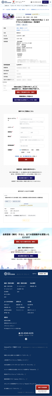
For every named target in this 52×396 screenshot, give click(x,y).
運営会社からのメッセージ (10, 323)
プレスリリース (19, 310)
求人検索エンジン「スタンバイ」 (12, 388)
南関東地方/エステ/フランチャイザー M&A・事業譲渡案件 (42, 9)
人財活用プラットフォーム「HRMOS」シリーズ (15, 360)
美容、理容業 (23, 9)
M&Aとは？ (6, 304)
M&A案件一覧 (20, 289)
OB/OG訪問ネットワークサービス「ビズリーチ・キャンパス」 (18, 364)
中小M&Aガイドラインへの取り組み (12, 328)
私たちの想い (7, 294)
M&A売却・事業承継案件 (12, 9)
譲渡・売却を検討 (8, 286)
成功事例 (6, 291)
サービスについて (8, 289)
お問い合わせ (31, 312)
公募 (29, 307)
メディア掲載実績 (20, 307)
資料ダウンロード (32, 310)
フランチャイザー (25, 30)
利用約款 (17, 156)
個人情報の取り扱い (27, 156)
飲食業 (18, 30)
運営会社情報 (7, 320)
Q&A (5, 297)
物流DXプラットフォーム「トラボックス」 (14, 374)
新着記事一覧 (33, 286)
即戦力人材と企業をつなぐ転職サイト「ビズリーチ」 (16, 355)
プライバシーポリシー (9, 325)
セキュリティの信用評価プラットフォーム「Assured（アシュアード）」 (21, 383)
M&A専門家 (30, 304)
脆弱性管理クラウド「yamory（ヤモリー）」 (14, 379)
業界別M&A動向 (8, 310)
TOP (4, 9)
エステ (29, 9)
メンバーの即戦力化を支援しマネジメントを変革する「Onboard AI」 (20, 369)
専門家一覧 (6, 312)
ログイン (34, 273)
